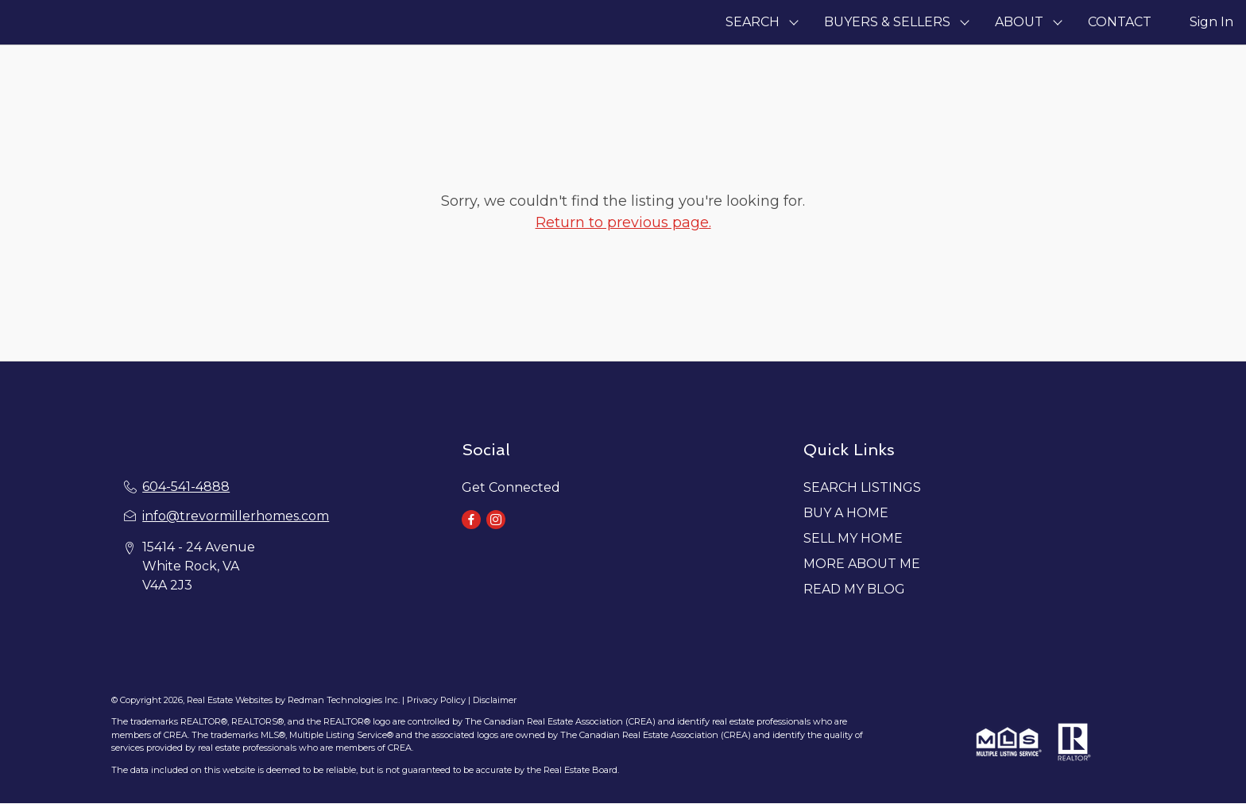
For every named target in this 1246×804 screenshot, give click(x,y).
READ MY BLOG (854, 589)
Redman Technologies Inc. (345, 699)
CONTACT (1119, 21)
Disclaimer (495, 699)
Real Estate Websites (231, 699)
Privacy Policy (436, 699)
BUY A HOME (845, 512)
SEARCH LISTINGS (862, 487)
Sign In (1211, 21)
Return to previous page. (623, 222)
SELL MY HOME (853, 538)
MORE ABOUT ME (861, 563)
